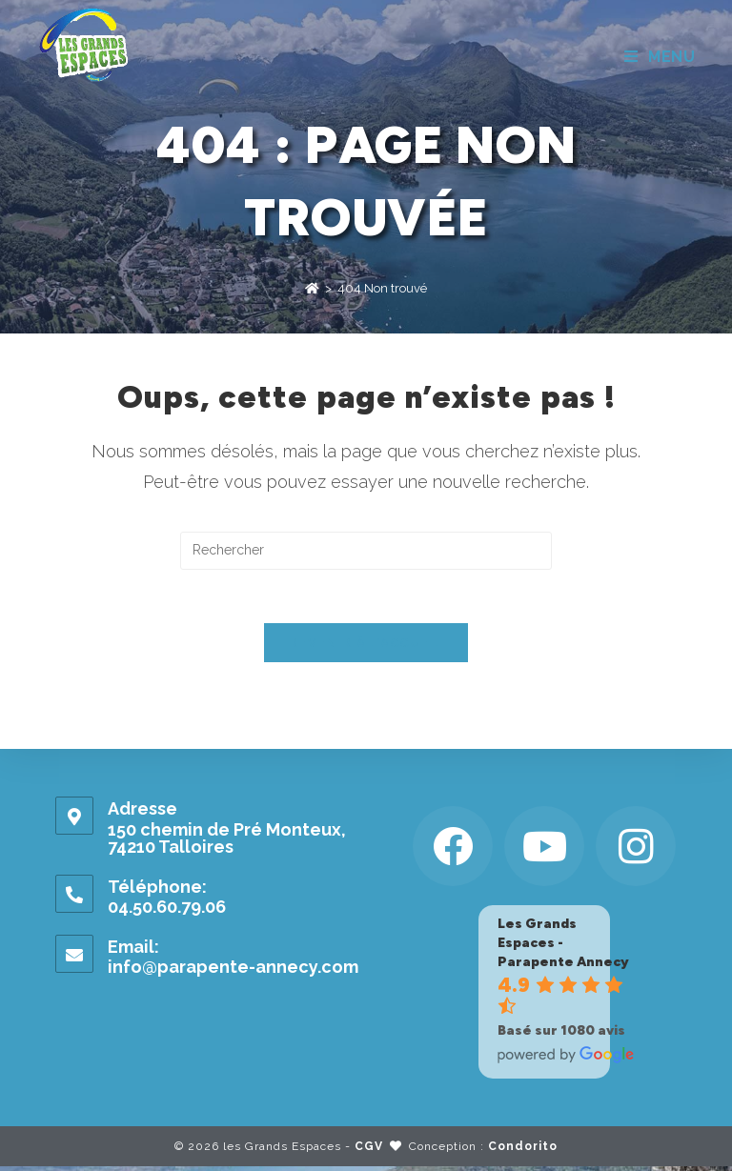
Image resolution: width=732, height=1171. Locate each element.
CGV (369, 1151)
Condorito (523, 1151)
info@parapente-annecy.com (233, 970)
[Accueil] (312, 288)
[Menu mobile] (660, 57)
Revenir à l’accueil (366, 647)
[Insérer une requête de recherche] (366, 551)
